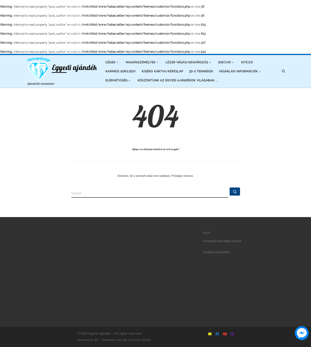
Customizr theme (139, 339)
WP (96, 339)
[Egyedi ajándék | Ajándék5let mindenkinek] (38, 68)
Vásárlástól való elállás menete (222, 241)
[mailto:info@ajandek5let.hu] (210, 334)
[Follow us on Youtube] (225, 334)
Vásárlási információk (216, 252)
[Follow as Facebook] (217, 334)
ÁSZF (206, 233)
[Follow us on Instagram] (232, 334)
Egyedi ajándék (100, 333)
